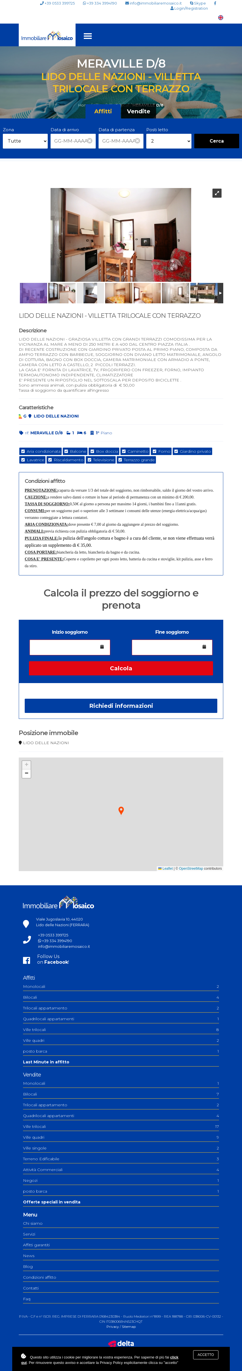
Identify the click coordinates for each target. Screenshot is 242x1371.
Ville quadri (121, 1040)
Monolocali (121, 986)
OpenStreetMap (191, 869)
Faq (26, 1298)
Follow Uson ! (53, 959)
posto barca (121, 1051)
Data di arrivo (65, 129)
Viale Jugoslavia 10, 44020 (59, 919)
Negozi (121, 1180)
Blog (28, 1266)
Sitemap (129, 1326)
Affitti (103, 111)
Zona (8, 129)
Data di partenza (117, 129)
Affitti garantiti (36, 1244)
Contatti (31, 1288)
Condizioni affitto (39, 1277)
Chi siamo (33, 1223)
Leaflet (165, 869)
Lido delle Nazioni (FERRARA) (62, 925)
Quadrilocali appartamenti (121, 1018)
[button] (121, 811)
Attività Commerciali (121, 1169)
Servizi (29, 1234)
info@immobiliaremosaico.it (153, 3)
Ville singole (121, 1148)
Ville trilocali (121, 1029)
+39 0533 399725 (57, 3)
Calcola (121, 668)
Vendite (138, 111)
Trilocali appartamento (121, 1008)
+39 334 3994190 (100, 3)
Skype (198, 3)
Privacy (113, 1326)
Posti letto (157, 129)
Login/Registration (189, 8)
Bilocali (121, 997)
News (28, 1255)
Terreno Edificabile (121, 1158)
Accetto (206, 1355)
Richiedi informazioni (121, 705)
